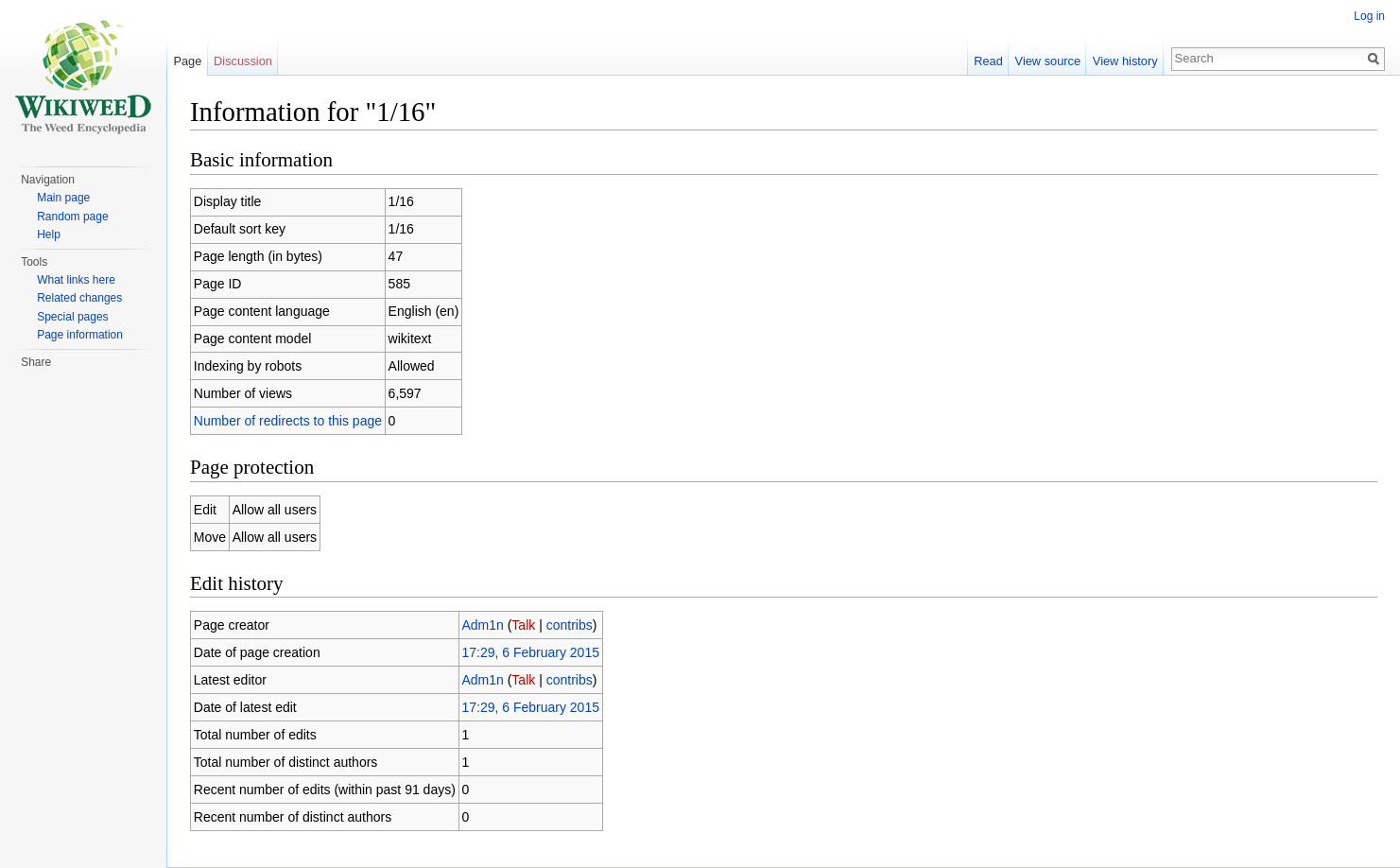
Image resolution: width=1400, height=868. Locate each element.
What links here (76, 279)
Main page (63, 197)
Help (48, 234)
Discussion (243, 61)
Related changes (79, 297)
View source (1047, 61)
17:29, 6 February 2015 (530, 652)
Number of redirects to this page (288, 420)
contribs (569, 625)
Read (988, 61)
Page (187, 61)
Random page (72, 216)
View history (1125, 61)
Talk (523, 625)
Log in (1369, 16)
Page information (80, 334)
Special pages (72, 316)
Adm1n (482, 625)
